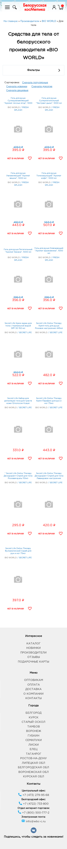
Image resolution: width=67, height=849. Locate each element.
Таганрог (33, 754)
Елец (33, 749)
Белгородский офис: (33, 800)
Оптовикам (33, 680)
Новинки (33, 648)
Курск (33, 717)
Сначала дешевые (17, 90)
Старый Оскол (33, 722)
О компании (33, 694)
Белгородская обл (33, 767)
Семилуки (33, 740)
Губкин (33, 736)
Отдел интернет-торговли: (33, 808)
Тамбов (33, 726)
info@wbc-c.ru (33, 821)
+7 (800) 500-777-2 (33, 813)
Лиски (33, 745)
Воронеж (33, 731)
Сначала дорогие (41, 87)
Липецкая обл (33, 763)
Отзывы (33, 657)
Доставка (33, 689)
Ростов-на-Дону (33, 758)
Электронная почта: (33, 817)
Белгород (33, 713)
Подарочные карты (33, 662)
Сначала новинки (16, 87)
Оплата (33, 685)
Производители (33, 653)
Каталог (33, 643)
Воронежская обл (33, 772)
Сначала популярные (35, 83)
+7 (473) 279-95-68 (33, 795)
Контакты (33, 698)
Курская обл (33, 776)
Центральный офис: (33, 791)
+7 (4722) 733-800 (34, 804)
